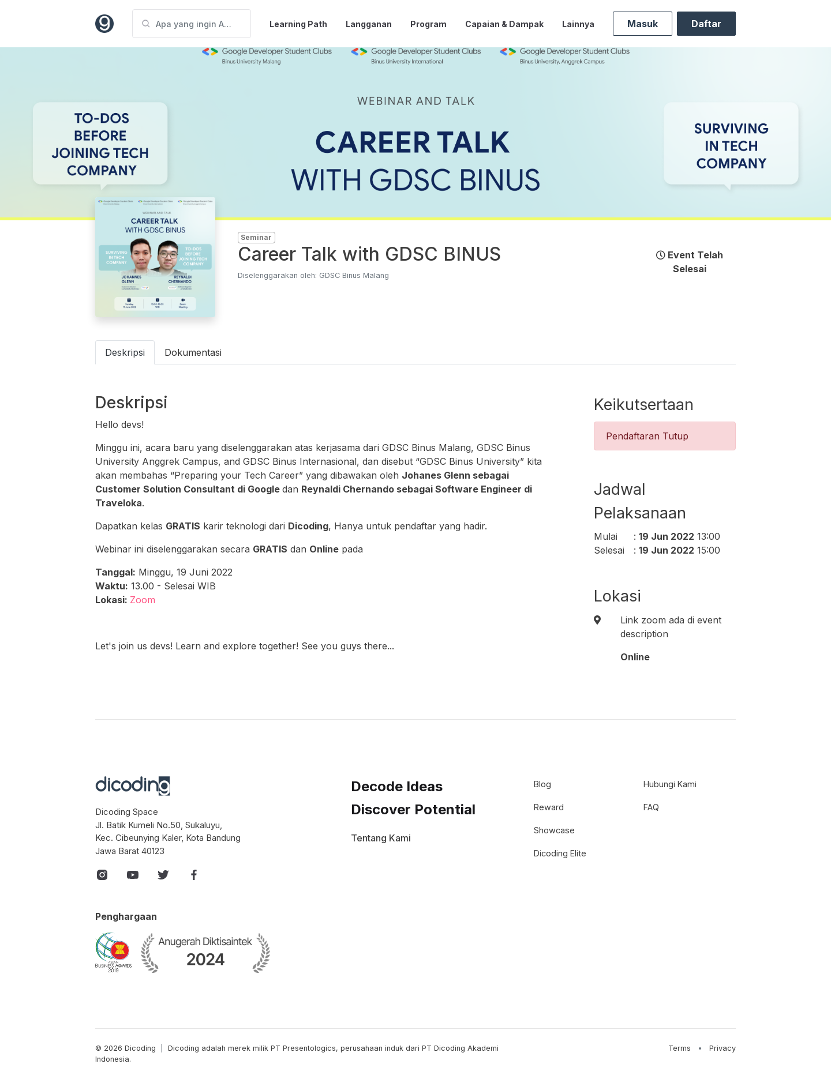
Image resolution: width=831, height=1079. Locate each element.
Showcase (554, 830)
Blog (542, 784)
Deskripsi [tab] (125, 352)
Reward (549, 807)
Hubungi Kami (670, 784)
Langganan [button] (369, 24)
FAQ (651, 807)
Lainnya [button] (578, 24)
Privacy (722, 1048)
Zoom (142, 600)
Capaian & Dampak (504, 24)
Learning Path (298, 24)
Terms (679, 1048)
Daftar (706, 23)
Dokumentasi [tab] (193, 352)
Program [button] (428, 24)
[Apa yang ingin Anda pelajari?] (191, 23)
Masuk (642, 23)
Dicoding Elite (560, 853)
